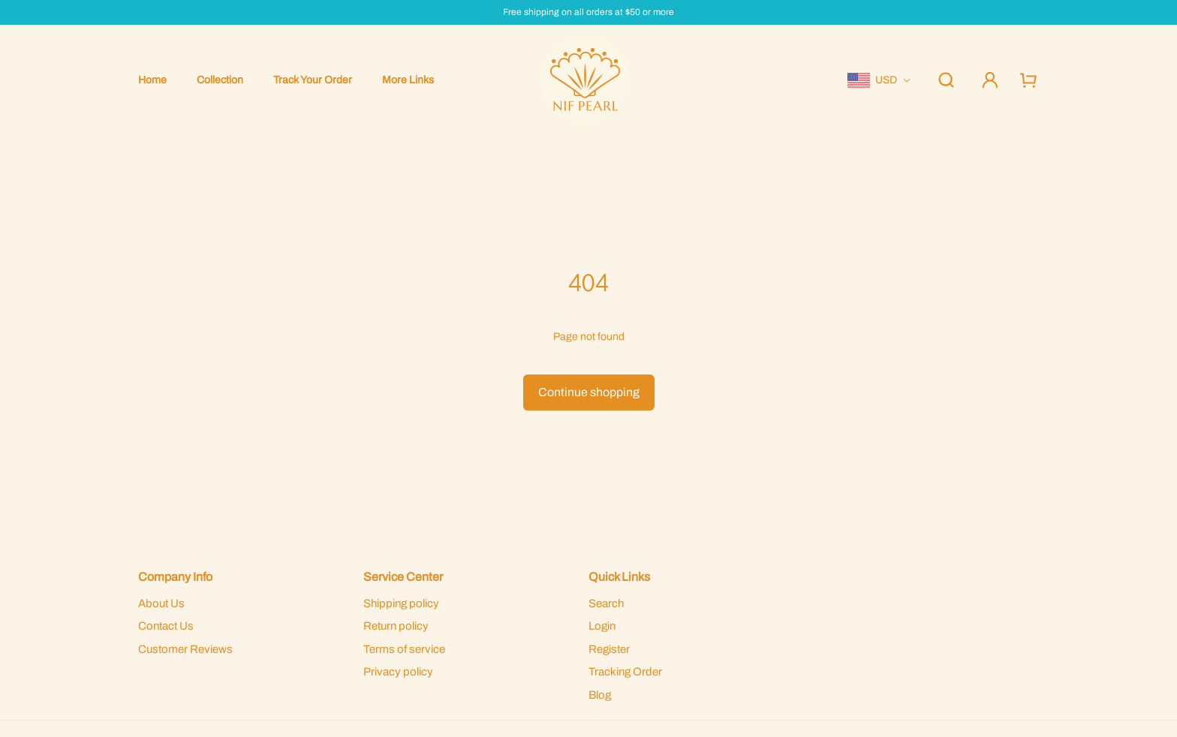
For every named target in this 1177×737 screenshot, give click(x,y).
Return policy (396, 626)
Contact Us (166, 626)
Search (606, 603)
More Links (408, 80)
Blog (599, 695)
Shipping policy (401, 603)
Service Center (403, 576)
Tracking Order (625, 672)
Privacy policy (398, 672)
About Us (161, 603)
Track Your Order (312, 80)
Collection (220, 80)
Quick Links (619, 576)
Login (602, 626)
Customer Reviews (185, 649)
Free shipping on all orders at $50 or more (588, 12)
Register (609, 649)
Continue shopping (589, 392)
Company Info (175, 576)
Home (152, 80)
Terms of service (404, 649)
